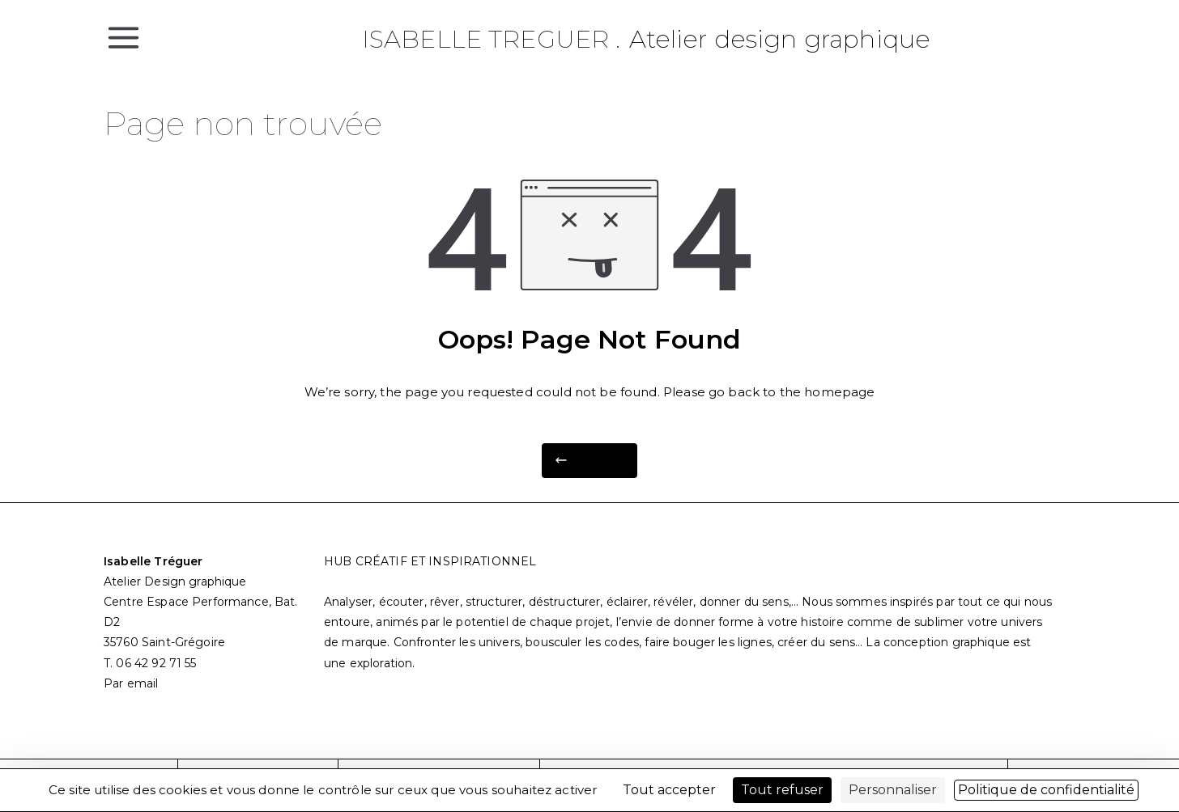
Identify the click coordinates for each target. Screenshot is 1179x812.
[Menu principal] (123, 36)
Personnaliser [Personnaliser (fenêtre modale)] (893, 789)
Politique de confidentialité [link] (1046, 789)
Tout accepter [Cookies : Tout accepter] (669, 789)
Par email (131, 683)
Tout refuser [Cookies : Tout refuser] (782, 789)
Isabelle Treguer (485, 39)
